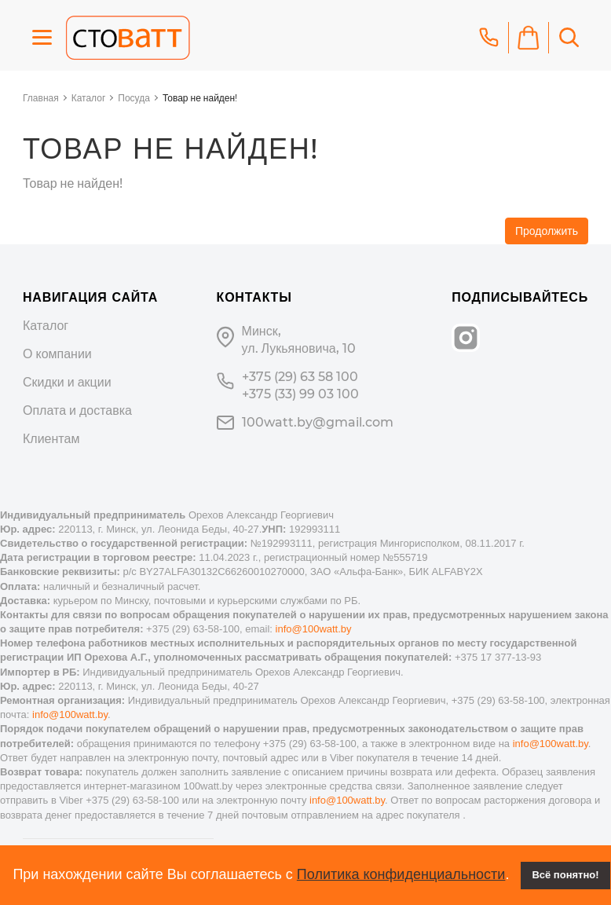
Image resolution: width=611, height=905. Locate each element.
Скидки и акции (67, 382)
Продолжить (546, 231)
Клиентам (51, 438)
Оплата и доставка (77, 410)
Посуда (134, 98)
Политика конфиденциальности (401, 874)
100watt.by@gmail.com (317, 422)
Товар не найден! (200, 98)
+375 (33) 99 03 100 (300, 394)
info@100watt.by (314, 629)
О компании (57, 353)
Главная (41, 98)
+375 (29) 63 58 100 (300, 376)
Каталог (88, 98)
